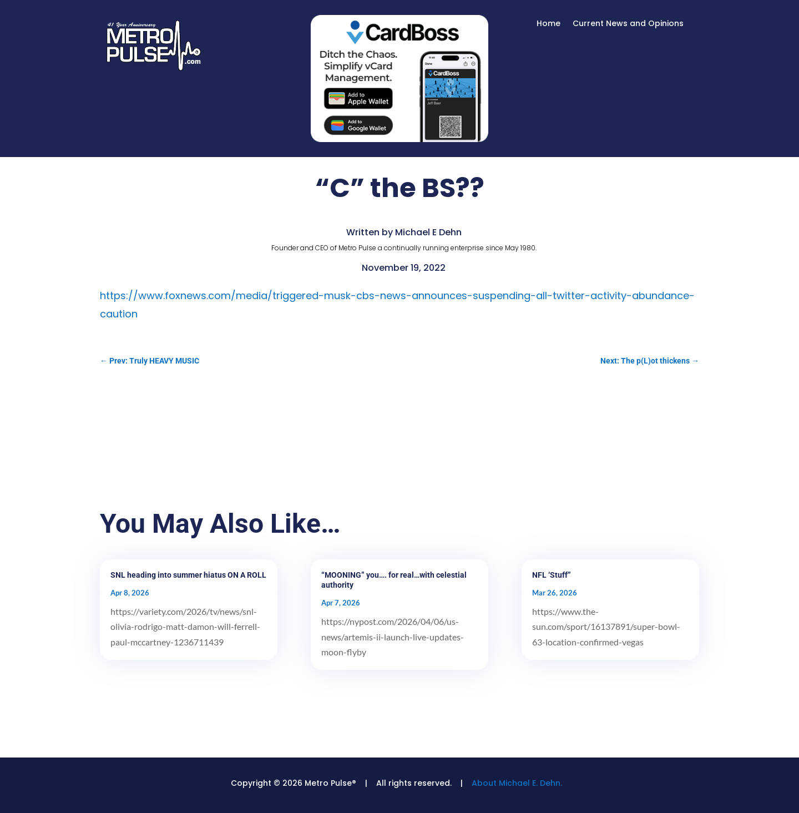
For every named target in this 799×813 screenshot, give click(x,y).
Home (548, 24)
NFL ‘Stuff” (551, 574)
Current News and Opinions (628, 24)
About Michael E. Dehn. (517, 783)
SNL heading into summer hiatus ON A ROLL (188, 574)
